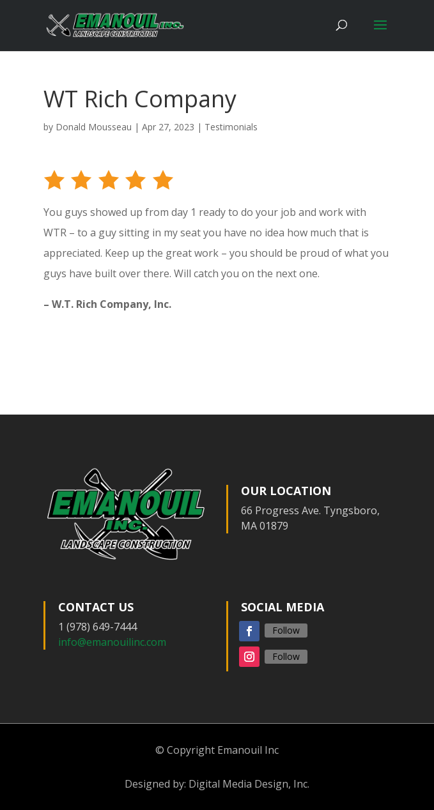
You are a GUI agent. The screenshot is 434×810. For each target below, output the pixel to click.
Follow (286, 630)
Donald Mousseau (94, 127)
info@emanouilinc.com (112, 642)
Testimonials (231, 127)
